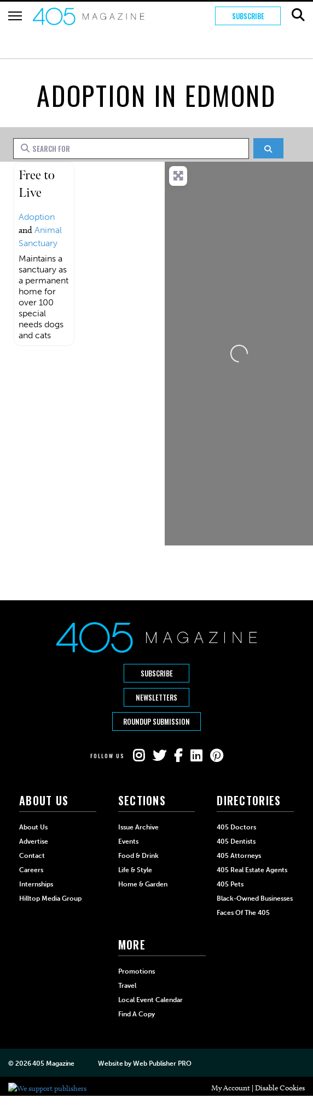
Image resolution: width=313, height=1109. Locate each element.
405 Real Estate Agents (252, 870)
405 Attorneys (239, 856)
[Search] (268, 148)
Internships (36, 884)
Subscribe (248, 15)
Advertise (33, 841)
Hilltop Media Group (50, 898)
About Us (33, 827)
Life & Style (135, 870)
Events (128, 841)
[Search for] (131, 148)
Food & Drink (138, 856)
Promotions (136, 971)
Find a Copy (136, 1014)
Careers (31, 870)
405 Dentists (236, 841)
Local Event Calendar (150, 1000)
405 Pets (230, 884)
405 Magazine (53, 1063)
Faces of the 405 (243, 913)
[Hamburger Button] (15, 15)
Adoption (37, 217)
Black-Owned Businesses (255, 898)
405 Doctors (236, 827)
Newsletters (156, 697)
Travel (127, 985)
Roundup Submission (156, 721)
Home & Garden (142, 884)
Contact (32, 856)
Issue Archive (138, 827)
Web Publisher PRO (162, 1063)
